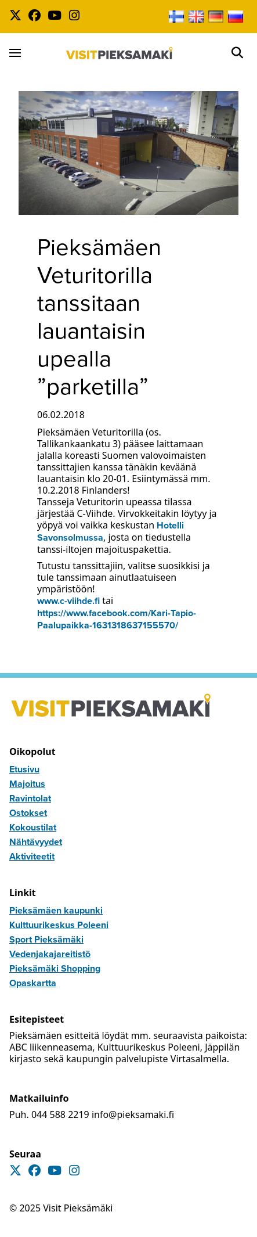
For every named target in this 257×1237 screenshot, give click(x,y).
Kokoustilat (32, 827)
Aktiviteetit (32, 856)
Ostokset (28, 812)
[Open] (237, 52)
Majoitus (27, 783)
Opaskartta (32, 983)
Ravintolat (30, 798)
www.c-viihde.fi (68, 600)
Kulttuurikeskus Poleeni (58, 925)
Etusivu (24, 769)
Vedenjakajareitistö (50, 954)
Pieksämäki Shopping (54, 968)
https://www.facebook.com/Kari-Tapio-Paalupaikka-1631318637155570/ (116, 619)
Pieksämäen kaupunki (56, 910)
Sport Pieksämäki (46, 939)
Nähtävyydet (35, 841)
